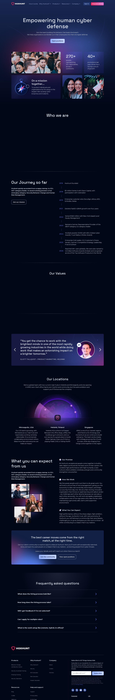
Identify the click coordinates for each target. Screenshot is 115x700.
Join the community (47, 557)
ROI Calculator (34, 672)
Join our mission (19, 202)
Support (32, 691)
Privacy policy (34, 695)
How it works (33, 4)
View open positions (67, 557)
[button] (44, 4)
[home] (18, 3)
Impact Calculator (35, 680)
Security (32, 668)
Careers (51, 668)
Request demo (97, 4)
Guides (13, 695)
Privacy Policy (79, 684)
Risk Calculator (34, 676)
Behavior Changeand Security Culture (16, 666)
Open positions (57, 41)
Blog (12, 691)
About (51, 664)
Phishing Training (16, 674)
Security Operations (16, 678)
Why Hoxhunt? (34, 664)
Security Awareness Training (18, 670)
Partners (51, 672)
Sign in (86, 4)
